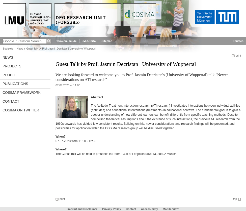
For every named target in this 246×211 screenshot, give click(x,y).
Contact (11, 101)
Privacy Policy (111, 208)
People (10, 75)
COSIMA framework (22, 93)
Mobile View (171, 208)
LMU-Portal (89, 41)
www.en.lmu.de (67, 41)
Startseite (8, 48)
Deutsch (238, 41)
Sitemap (106, 41)
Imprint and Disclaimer (82, 208)
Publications (15, 84)
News (20, 48)
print (238, 55)
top (235, 198)
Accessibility (150, 208)
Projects (12, 66)
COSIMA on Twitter (21, 110)
